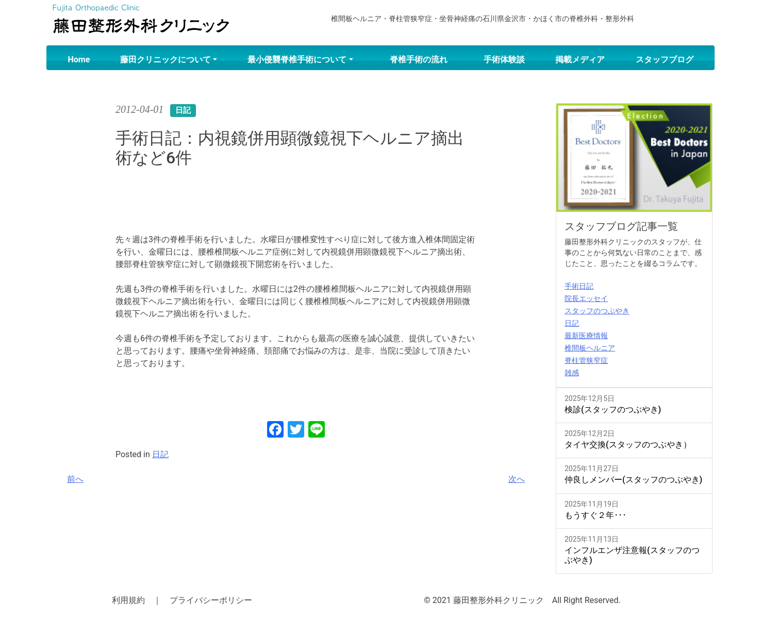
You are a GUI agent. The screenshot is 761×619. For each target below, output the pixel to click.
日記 (160, 454)
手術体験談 (504, 59)
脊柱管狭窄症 (586, 360)
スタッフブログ (664, 59)
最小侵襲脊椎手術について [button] (296, 59)
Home (79, 59)
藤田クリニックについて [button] (165, 59)
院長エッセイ (586, 298)
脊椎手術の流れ (419, 59)
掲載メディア (580, 59)
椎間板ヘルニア (590, 348)
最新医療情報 (586, 335)
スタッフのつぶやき (597, 311)
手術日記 (579, 286)
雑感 (572, 373)
